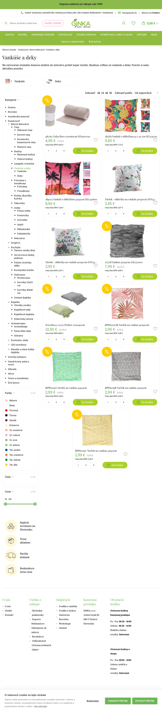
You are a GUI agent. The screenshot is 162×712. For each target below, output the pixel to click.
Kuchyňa (15, 247)
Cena (9, 491)
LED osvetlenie (18, 344)
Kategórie (12, 99)
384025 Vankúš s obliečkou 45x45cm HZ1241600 (71, 199)
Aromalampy (20, 326)
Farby (10, 392)
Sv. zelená (12, 445)
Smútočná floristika (63, 617)
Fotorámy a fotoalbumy (20, 182)
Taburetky (19, 203)
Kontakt (7, 614)
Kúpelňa (15, 302)
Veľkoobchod (37, 640)
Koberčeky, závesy (23, 318)
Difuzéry (18, 335)
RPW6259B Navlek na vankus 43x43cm (125, 387)
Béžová (11, 400)
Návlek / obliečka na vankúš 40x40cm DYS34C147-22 (71, 262)
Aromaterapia (18, 323)
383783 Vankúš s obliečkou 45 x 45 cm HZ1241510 (131, 136)
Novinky (22, 34)
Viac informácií (40, 706)
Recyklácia (36, 636)
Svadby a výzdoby (66, 606)
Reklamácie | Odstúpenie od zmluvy (37, 628)
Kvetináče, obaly (19, 340)
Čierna (10, 415)
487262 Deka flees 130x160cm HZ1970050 (67, 136)
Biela (10, 405)
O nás (6, 606)
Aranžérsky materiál (42, 34)
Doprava (35, 619)
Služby (7, 610)
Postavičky (23, 215)
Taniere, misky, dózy (24, 250)
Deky (58, 81)
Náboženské (23, 229)
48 (106, 92)
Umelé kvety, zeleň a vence (116, 34)
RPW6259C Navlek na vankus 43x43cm (96, 450)
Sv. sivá (11, 440)
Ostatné (61, 627)
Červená (11, 410)
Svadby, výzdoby (52, 22)
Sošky (17, 207)
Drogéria (15, 242)
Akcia (154, 34)
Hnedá (10, 420)
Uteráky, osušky (22, 305)
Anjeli (20, 224)
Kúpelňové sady (22, 309)
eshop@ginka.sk (127, 12)
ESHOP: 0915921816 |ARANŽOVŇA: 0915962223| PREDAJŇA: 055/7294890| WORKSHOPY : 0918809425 (67, 12)
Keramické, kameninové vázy (26, 141)
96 (110, 92)
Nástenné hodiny (26, 154)
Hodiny (18, 151)
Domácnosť (65, 34)
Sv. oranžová (13, 430)
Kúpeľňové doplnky (24, 314)
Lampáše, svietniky (24, 163)
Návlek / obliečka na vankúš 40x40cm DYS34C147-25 (131, 199)
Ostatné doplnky (22, 297)
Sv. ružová (12, 435)
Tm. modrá (12, 449)
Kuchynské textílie (24, 270)
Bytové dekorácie (37, 50)
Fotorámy (22, 186)
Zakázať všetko (118, 700)
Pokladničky (23, 233)
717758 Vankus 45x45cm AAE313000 (124, 262)
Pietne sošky (23, 210)
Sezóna (9, 34)
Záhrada (142, 34)
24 (102, 92)
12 (98, 92)
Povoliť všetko (144, 700)
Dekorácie (19, 238)
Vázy (16, 127)
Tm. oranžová (14, 454)
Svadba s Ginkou (66, 610)
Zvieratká (22, 219)
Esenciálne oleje (22, 330)
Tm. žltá (11, 464)
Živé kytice (95, 41)
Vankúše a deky (53, 50)
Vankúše (19, 81)
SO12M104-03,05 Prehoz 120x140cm (65, 324)
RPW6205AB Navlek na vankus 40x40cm (127, 324)
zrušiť (33, 393)
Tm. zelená (12, 459)
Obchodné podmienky (36, 612)
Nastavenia (93, 700)
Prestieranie (23, 277)
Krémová (12, 425)
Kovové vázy (23, 134)
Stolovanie (19, 274)
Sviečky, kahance (86, 34)
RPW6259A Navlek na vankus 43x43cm (66, 387)
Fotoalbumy (23, 190)
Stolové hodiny (25, 158)
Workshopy (63, 623)
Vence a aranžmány (72, 41)
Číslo (9, 476)
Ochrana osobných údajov (40, 647)
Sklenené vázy (24, 130)
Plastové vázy (24, 146)
